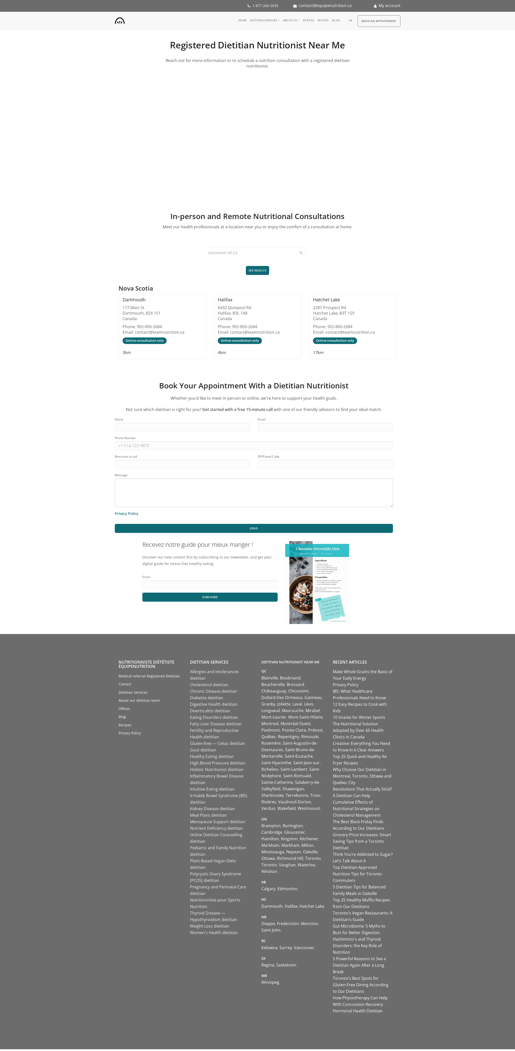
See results (257, 270)
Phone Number (125, 439)
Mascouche (292, 712)
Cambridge (271, 834)
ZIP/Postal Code (268, 457)
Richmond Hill (290, 860)
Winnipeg (270, 984)
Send (254, 529)
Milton (307, 847)
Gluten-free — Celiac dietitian (217, 745)
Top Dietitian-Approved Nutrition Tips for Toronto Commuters (357, 875)
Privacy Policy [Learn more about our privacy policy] (126, 514)
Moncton (309, 925)
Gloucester (294, 834)
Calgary (268, 890)
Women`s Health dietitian (214, 934)
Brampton (271, 827)
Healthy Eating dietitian (212, 758)
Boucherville (273, 686)
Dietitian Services (263, 20)
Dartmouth (272, 907)
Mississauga (272, 853)
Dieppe (268, 925)
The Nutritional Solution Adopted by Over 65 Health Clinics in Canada (358, 732)
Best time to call (126, 457)
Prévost (315, 731)
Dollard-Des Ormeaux (281, 699)
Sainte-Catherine (277, 784)
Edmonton (287, 890)
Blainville (269, 679)
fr (350, 20)
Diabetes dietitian (206, 699)
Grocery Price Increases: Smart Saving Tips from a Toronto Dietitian (362, 843)
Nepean (293, 853)
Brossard (295, 686)
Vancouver (304, 949)
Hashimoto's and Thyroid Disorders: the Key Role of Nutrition (357, 947)
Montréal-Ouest (296, 725)
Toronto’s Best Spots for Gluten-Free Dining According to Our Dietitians (360, 986)
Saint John (270, 932)
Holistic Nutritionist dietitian (216, 771)
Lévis (308, 705)
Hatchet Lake (311, 907)
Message (121, 476)
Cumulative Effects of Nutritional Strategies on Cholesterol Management (357, 810)
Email (261, 420)
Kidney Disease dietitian (212, 810)
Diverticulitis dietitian (210, 712)
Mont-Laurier (273, 718)
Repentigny (288, 738)
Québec (268, 738)
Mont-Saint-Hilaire (305, 718)
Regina (267, 966)
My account (389, 5)
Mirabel (312, 712)
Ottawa (268, 860)
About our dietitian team (139, 702)
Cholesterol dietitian (209, 686)
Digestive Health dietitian (213, 706)
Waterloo (306, 866)
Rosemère (271, 744)
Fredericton (288, 925)
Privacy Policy (130, 734)
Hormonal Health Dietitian (358, 1012)
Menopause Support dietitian (217, 823)
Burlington (293, 827)
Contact (125, 685)
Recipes (323, 20)
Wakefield (286, 810)
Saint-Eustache (299, 757)
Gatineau (313, 699)
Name (119, 420)
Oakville (310, 853)
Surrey (285, 949)
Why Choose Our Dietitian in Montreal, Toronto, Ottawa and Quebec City (362, 777)
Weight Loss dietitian (209, 928)
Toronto (313, 860)
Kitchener (309, 840)
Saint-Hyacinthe (276, 764)
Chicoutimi (298, 692)
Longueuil (270, 712)
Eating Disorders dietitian (214, 719)
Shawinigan (293, 790)
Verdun (268, 810)
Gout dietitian (203, 751)
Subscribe (210, 599)
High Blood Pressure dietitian (217, 764)
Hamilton (270, 840)
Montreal (270, 725)
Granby (268, 705)
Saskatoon (286, 966)
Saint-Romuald (297, 777)
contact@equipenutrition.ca (325, 5)
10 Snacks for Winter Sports (359, 719)
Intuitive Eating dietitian (212, 791)
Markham (270, 847)
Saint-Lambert (293, 771)
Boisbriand (290, 679)
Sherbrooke (272, 797)
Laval (297, 705)
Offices (308, 20)
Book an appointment (379, 21)
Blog (336, 20)
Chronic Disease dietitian (213, 693)
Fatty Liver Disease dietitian (216, 725)
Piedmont (270, 731)
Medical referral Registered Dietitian (149, 677)
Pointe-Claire (294, 731)
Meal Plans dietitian (208, 817)
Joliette (283, 705)
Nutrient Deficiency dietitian (216, 830)
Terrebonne (297, 797)
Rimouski (310, 738)
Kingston (289, 840)
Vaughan (287, 866)
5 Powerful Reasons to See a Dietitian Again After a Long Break (359, 967)
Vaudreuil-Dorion (294, 803)
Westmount (309, 810)
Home (242, 20)
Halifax (291, 907)
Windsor (269, 873)
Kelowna (269, 949)
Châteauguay (273, 692)
